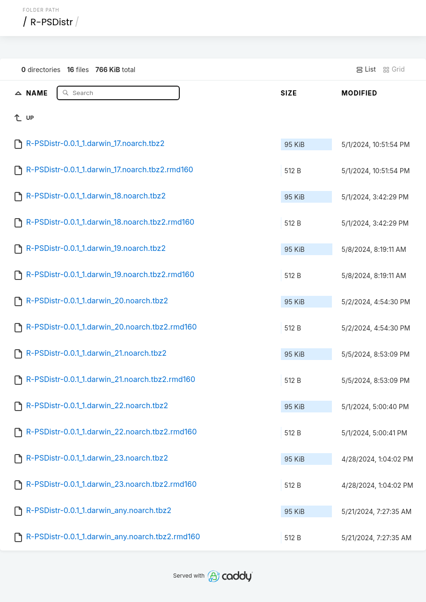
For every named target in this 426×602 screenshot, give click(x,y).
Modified (360, 93)
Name (38, 92)
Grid (393, 69)
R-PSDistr (51, 22)
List (366, 69)
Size (289, 93)
